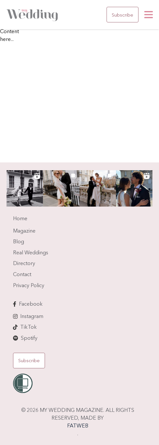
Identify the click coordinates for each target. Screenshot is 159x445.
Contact (22, 274)
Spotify (29, 338)
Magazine (24, 230)
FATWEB (77, 425)
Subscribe (122, 15)
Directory (24, 263)
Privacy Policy (28, 285)
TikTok (28, 327)
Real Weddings (30, 252)
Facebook (31, 303)
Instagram (31, 316)
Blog (18, 241)
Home (20, 218)
